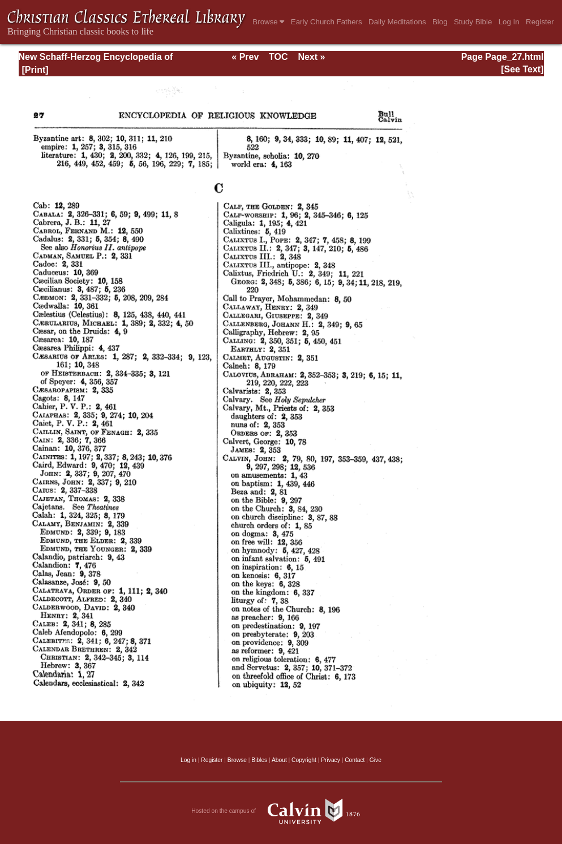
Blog (440, 22)
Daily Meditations (397, 22)
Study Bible (473, 22)
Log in (188, 760)
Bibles (259, 760)
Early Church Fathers (326, 22)
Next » (311, 57)
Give (375, 760)
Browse (268, 22)
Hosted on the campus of (281, 811)
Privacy (330, 760)
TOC (278, 57)
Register (540, 22)
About (279, 760)
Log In (509, 22)
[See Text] (522, 69)
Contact (354, 760)
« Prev (245, 57)
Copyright (303, 760)
